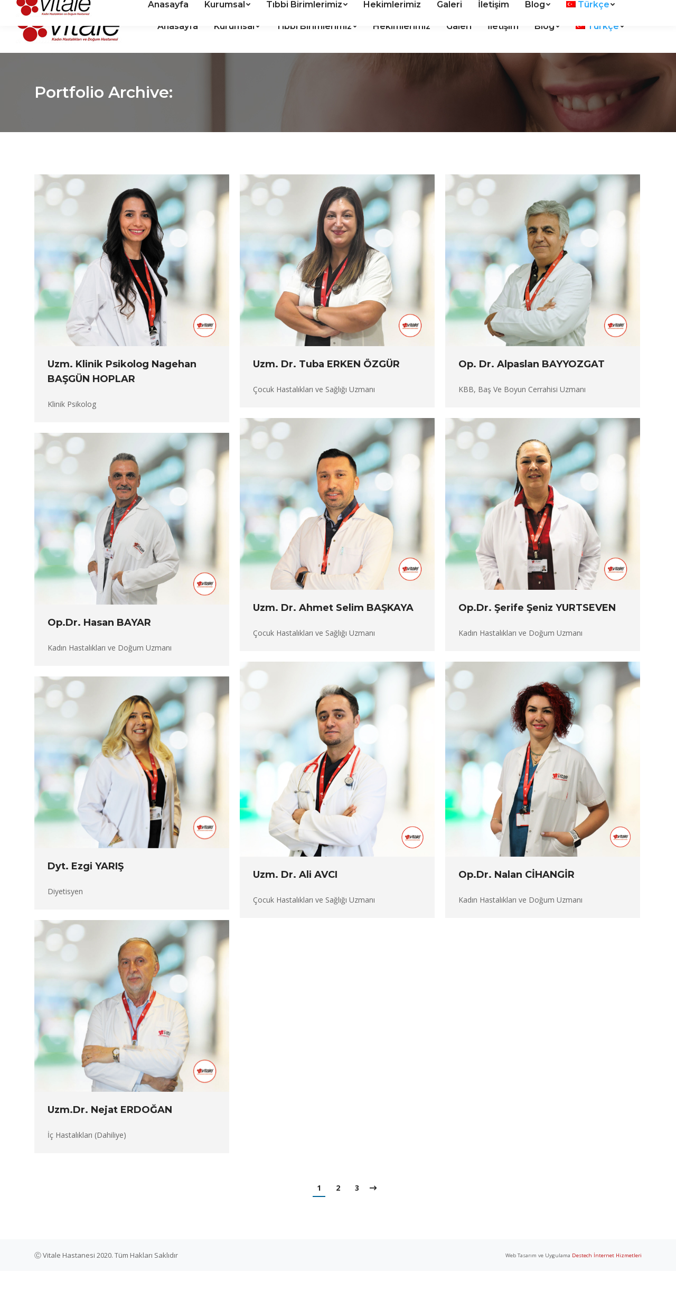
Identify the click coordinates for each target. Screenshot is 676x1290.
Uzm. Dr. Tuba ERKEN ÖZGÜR (326, 383)
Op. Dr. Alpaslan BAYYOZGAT (531, 383)
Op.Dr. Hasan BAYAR (99, 641)
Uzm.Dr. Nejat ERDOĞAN (110, 1129)
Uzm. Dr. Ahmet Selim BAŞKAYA (333, 627)
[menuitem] (177, 45)
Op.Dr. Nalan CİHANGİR (516, 893)
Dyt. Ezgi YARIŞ (86, 885)
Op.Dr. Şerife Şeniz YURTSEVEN (537, 627)
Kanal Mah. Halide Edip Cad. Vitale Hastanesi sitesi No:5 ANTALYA (142, 9)
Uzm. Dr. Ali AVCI (295, 893)
